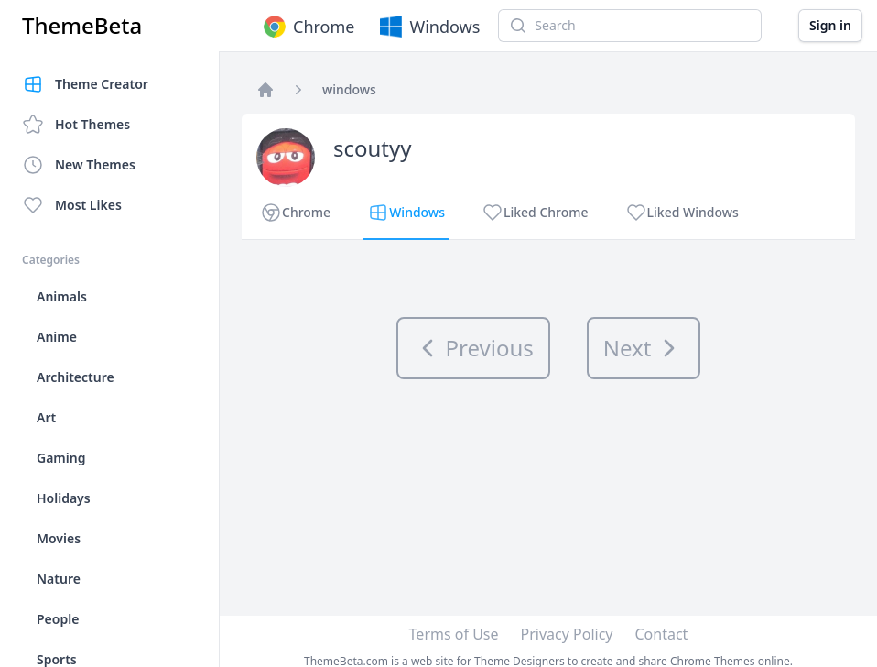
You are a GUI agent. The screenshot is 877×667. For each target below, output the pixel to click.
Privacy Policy (567, 634)
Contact (661, 634)
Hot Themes (76, 125)
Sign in (830, 25)
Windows (428, 26)
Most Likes (72, 205)
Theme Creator (85, 84)
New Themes (78, 165)
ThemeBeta (82, 25)
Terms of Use (454, 634)
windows (349, 89)
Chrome (307, 26)
